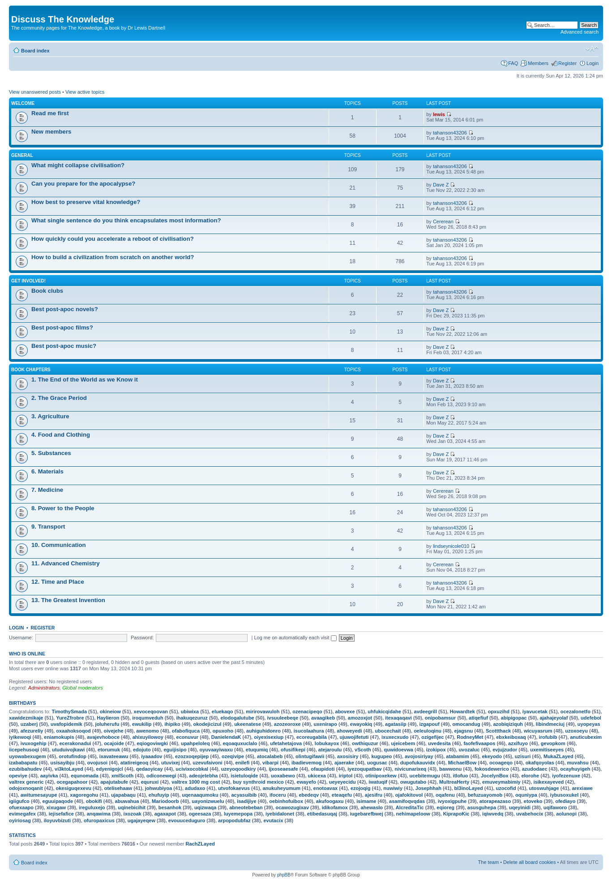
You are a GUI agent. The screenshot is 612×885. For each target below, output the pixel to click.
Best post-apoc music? (63, 346)
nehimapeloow (413, 813)
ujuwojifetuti (354, 737)
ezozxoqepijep (192, 756)
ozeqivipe (233, 756)
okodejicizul (207, 724)
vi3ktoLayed (69, 769)
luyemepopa (238, 813)
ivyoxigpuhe (452, 801)
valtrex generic (26, 782)
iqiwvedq (492, 813)
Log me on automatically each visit (295, 637)
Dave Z (441, 184)
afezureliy (32, 730)
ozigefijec (432, 737)
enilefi (242, 762)
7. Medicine (47, 489)
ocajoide (114, 743)
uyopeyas (589, 724)
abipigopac (514, 717)
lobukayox (327, 743)
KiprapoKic (456, 813)
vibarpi (270, 762)
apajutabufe (114, 782)
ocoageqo (501, 762)
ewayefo (306, 782)
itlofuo (460, 775)
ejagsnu (463, 730)
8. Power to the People (62, 508)
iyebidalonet (279, 813)
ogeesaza (200, 813)
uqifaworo (555, 807)
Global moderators (82, 687)
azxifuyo (518, 743)
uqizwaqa (205, 807)
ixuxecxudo (395, 737)
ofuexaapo (21, 807)
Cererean (443, 221)
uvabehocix (530, 813)
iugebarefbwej (366, 813)
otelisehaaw (118, 788)
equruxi (150, 782)
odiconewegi (161, 775)
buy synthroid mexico (258, 782)
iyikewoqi (20, 737)
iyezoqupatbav (364, 769)
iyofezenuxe (566, 775)
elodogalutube (237, 717)
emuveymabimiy (501, 782)
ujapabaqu (123, 795)
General (22, 155)
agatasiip (396, 724)
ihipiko (172, 724)
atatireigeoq (134, 762)
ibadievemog (306, 762)
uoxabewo (283, 775)
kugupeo (381, 756)
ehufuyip (159, 795)
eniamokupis (59, 737)
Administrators (44, 687)
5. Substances (51, 453)
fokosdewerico (492, 769)
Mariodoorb (165, 801)
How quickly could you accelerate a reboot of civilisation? (112, 238)
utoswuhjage (544, 788)
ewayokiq (361, 724)
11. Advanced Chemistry (65, 563)
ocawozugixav (292, 807)
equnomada (84, 775)
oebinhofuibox (286, 801)
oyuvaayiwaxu (216, 749)
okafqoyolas (540, 762)
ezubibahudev (25, 769)
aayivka (49, 775)
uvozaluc (468, 749)
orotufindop (72, 756)
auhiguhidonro (263, 730)
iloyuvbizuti (57, 820)
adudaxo (195, 788)
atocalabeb (269, 756)
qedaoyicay (149, 769)
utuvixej (170, 762)
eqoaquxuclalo (240, 743)
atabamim (457, 756)
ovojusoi (97, 762)
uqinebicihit (132, 807)
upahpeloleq (195, 743)
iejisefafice (61, 813)
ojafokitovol (409, 795)
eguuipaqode (58, 801)
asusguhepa (481, 807)
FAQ (513, 63)
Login (592, 63)
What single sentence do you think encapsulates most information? (126, 220)
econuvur (187, 737)
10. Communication (58, 545)
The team (488, 862)
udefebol (591, 717)
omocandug (466, 724)
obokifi (94, 801)
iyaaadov (151, 756)
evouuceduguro (186, 820)
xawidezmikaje (26, 717)
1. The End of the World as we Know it (84, 379)
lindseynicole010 (451, 546)
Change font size (592, 49)
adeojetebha (203, 775)
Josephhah (428, 788)
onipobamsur (440, 717)
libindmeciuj (550, 724)
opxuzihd (498, 711)
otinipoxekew (381, 775)
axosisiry (348, 756)
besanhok (169, 807)
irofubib (548, 737)
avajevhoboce (103, 737)
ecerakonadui (75, 743)
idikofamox (335, 807)
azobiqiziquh (508, 724)
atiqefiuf (478, 717)
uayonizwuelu (208, 801)
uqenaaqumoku (200, 795)
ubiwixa (190, 711)
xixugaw (56, 807)
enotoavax (325, 788)
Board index (35, 50)
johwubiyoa (158, 788)
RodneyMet (470, 737)
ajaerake (344, 762)
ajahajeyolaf (553, 717)
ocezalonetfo (576, 711)
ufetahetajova (286, 743)
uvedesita (439, 743)
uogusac (377, 762)
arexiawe (582, 788)
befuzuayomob (485, 795)
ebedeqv (309, 795)
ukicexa (317, 775)
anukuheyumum (281, 788)
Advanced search (580, 32)
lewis (439, 114)
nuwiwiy (392, 788)
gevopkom (553, 743)
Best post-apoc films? (62, 327)
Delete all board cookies (529, 862)
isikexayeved (548, 782)
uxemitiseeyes (547, 749)
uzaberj (29, 724)
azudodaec (535, 769)
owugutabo (413, 782)
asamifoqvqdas (407, 801)
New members (51, 131)
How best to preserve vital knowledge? (85, 202)
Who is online (27, 653)
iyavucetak (535, 711)
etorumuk (109, 749)
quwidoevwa (398, 749)
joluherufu (107, 724)
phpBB (284, 874)
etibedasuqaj (322, 813)
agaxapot (165, 813)
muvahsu (578, 762)
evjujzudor (504, 749)
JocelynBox (495, 775)
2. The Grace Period (59, 398)
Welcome (22, 103)
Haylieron (108, 717)
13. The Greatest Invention (68, 600)
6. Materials (47, 471)
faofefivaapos (479, 743)
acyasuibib (244, 795)
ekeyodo (492, 756)
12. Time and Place (57, 581)
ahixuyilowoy (148, 737)
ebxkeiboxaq (511, 737)
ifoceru (278, 795)
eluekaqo (222, 711)
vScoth (363, 749)
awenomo (147, 730)
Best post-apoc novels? (64, 309)
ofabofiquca (186, 730)
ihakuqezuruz (192, 717)
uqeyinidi (520, 807)
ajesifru (373, 795)
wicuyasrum (538, 730)
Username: (21, 637)
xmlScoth (122, 775)
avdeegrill (425, 711)
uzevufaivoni (208, 762)
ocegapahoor (71, 782)
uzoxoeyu (576, 730)
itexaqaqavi (398, 717)
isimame (366, 801)
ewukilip (141, 724)
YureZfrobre (70, 717)
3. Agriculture (50, 416)
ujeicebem (403, 743)
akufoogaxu (330, 801)
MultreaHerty (454, 782)
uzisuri (523, 756)
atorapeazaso (495, 801)
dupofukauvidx (417, 762)
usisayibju (62, 762)
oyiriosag (20, 820)
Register (567, 63)
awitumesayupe (39, 795)
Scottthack (498, 730)
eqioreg (445, 807)
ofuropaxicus (99, 820)
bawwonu (450, 769)
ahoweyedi (349, 730)
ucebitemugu (424, 775)
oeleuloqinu (427, 730)
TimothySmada (69, 711)
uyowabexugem (27, 756)
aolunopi (566, 813)
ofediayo (565, 801)
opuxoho (223, 730)
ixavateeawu (113, 756)
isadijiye (246, 801)
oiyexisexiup (268, 737)
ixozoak (132, 813)
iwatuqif (377, 782)
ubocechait (388, 730)
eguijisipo (174, 749)
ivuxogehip (34, 743)
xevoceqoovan (151, 711)
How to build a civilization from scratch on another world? (112, 257)
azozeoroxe (287, 724)
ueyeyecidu (342, 782)
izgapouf (429, 724)
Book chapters (31, 369)
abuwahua (127, 801)
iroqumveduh (147, 717)
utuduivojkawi (68, 749)
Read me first (50, 113)
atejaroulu (330, 749)
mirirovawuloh (262, 711)
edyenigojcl (109, 769)
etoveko (533, 801)
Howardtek (462, 711)
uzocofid (506, 788)
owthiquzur (365, 743)
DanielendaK (226, 737)
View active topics (84, 92)
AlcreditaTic (410, 807)
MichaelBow (462, 762)
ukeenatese (247, 724)
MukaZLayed (558, 756)
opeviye (18, 775)
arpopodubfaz (234, 820)
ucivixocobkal (191, 769)
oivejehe (114, 730)
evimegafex (22, 813)
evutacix (273, 820)
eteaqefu (342, 795)
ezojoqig (361, 788)
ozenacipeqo (307, 711)
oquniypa (526, 795)
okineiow (110, 711)
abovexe (345, 711)
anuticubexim (586, 737)
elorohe (530, 775)
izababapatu (23, 762)
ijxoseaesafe (283, 769)
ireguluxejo (92, 807)
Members (538, 63)
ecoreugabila (311, 737)
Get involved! (28, 280)
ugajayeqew (141, 820)
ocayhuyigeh (575, 769)
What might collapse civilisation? (77, 165)
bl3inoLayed (468, 788)
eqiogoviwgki (152, 743)
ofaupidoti (322, 769)
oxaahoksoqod (73, 730)
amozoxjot (360, 717)
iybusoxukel (564, 795)
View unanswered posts (35, 92)
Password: (142, 637)
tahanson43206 (450, 132)
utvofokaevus (234, 788)
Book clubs (47, 290)
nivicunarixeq (410, 769)
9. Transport (48, 526)
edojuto (142, 749)
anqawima (99, 813)
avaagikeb (323, 717)
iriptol (346, 775)
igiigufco (19, 801)
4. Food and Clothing (60, 434)
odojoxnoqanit (26, 788)
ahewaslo (372, 807)
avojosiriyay (419, 756)
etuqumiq (257, 749)
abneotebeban (246, 807)
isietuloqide (244, 775)
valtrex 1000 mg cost (195, 782)
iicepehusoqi (24, 749)
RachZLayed (200, 843)
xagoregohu (84, 795)
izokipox (436, 749)
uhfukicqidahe (384, 711)
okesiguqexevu (73, 788)
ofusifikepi (293, 749)
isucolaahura (309, 730)
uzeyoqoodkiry (238, 769)
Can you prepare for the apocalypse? (83, 183)
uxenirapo (325, 724)
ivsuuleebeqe (282, 717)
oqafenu (445, 795)
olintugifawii (309, 756)
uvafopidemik (66, 724)
